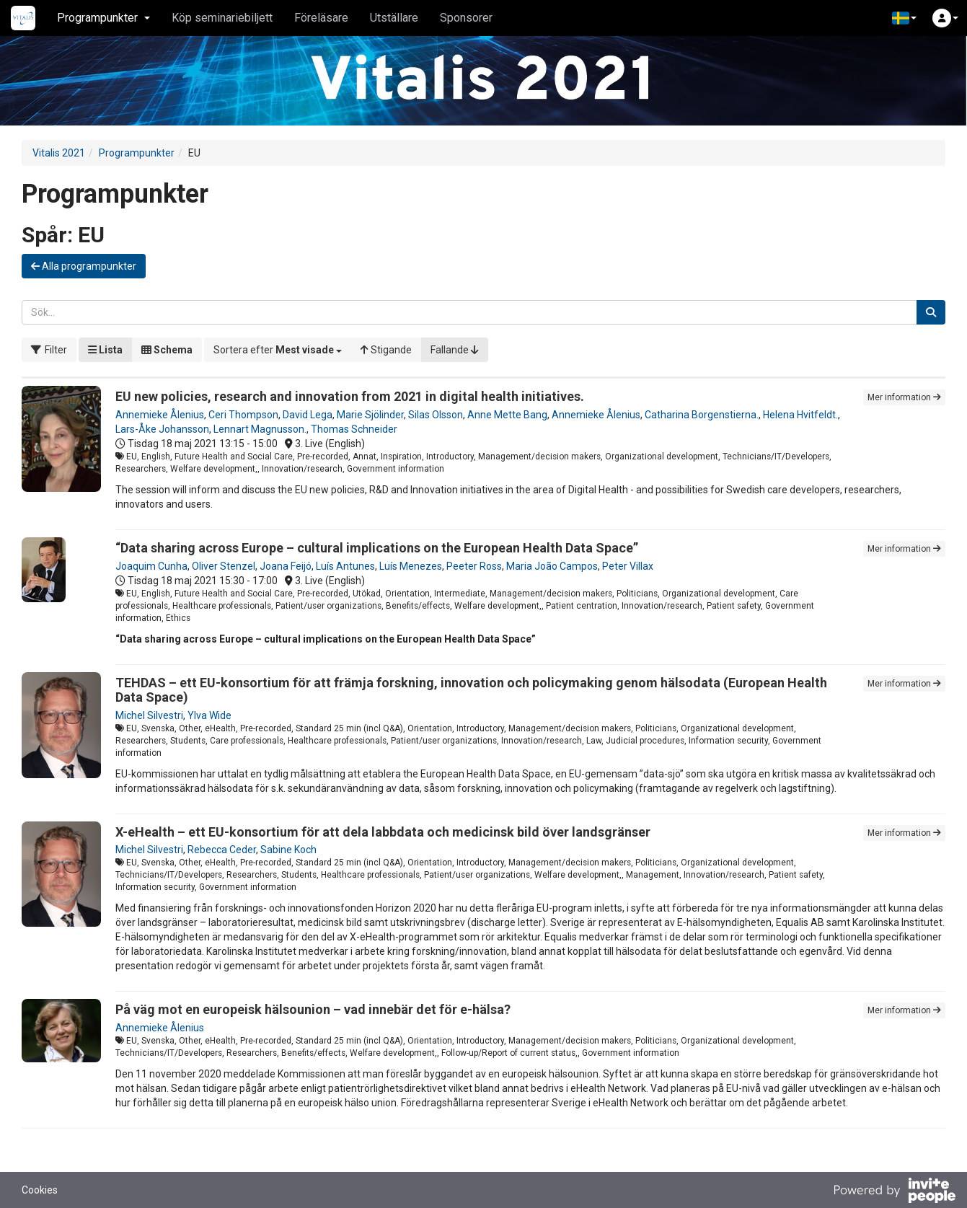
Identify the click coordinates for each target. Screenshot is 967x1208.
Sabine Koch (288, 849)
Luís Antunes (345, 566)
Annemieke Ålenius (159, 414)
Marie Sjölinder (370, 414)
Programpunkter (137, 153)
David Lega (307, 414)
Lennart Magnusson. (259, 429)
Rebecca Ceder (221, 849)
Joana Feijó (286, 566)
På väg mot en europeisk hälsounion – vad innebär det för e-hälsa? (313, 1009)
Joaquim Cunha (151, 566)
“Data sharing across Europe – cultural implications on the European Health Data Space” (376, 547)
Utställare (394, 18)
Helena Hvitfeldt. (800, 414)
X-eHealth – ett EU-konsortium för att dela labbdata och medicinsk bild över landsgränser (382, 831)
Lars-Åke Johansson (162, 429)
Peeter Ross (474, 566)
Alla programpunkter (83, 266)
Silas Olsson (435, 414)
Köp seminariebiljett (222, 18)
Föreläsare (321, 18)
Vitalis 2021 (58, 153)
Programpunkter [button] (103, 18)
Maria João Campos (552, 566)
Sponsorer (466, 18)
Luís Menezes (410, 566)
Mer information (904, 397)
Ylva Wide (209, 715)
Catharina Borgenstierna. (702, 414)
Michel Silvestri (149, 715)
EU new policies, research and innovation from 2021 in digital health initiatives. (349, 396)
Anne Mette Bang (507, 414)
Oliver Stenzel (223, 566)
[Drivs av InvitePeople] (894, 1192)
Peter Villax (627, 566)
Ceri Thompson (243, 414)
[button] (904, 18)
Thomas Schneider (354, 429)
